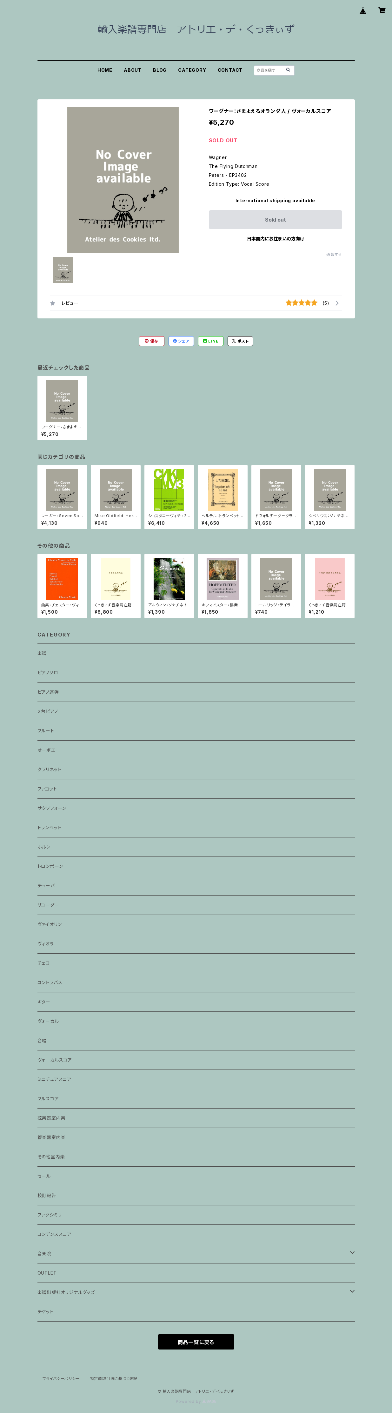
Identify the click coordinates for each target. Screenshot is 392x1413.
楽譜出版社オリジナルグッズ (66, 1292)
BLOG (160, 70)
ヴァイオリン (49, 924)
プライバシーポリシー (61, 1378)
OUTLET (47, 1273)
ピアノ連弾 (48, 692)
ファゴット (47, 788)
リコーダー (48, 905)
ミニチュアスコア (54, 1079)
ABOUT (133, 70)
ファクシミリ (49, 1214)
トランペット (49, 827)
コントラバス (50, 982)
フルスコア (48, 1098)
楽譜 (42, 653)
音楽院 (44, 1253)
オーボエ (46, 750)
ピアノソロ (47, 672)
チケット (45, 1311)
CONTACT (230, 70)
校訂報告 (46, 1195)
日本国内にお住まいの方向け (275, 238)
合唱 (42, 1040)
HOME (104, 70)
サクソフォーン (52, 808)
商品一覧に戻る (196, 1342)
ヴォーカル (48, 1021)
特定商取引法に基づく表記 (114, 1378)
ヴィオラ (45, 943)
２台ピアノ (47, 711)
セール (44, 1176)
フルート (45, 730)
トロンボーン (50, 866)
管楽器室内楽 (51, 1137)
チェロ (43, 963)
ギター (43, 1001)
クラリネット (49, 769)
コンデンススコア (54, 1234)
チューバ (46, 885)
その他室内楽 (51, 1156)
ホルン (43, 847)
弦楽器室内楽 (51, 1118)
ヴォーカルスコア (54, 1060)
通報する (334, 254)
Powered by (196, 1401)
